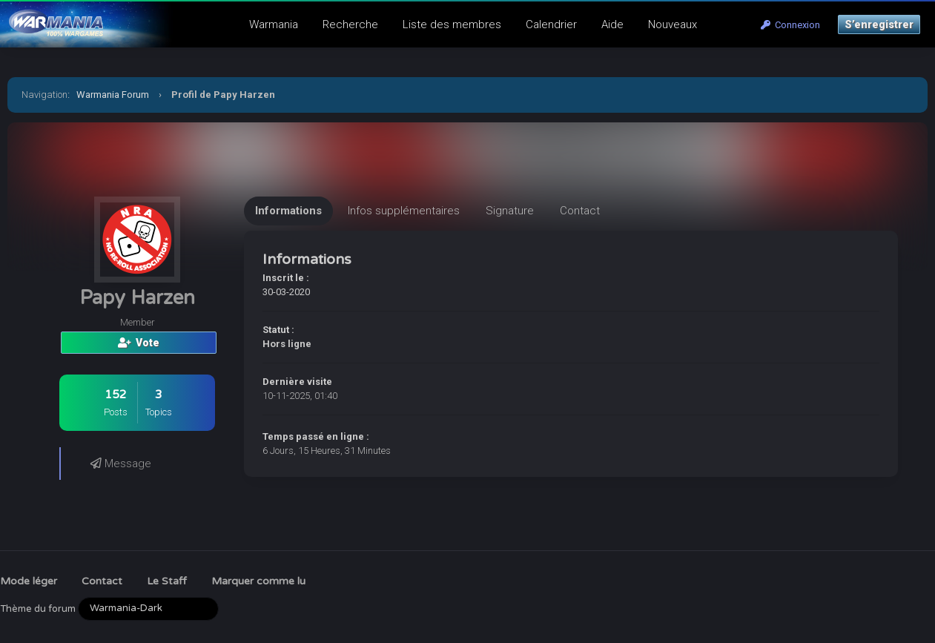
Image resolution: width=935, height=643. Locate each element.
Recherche (350, 24)
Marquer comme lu (258, 581)
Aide (612, 24)
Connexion (790, 24)
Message (120, 463)
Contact (102, 581)
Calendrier (551, 24)
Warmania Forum (112, 94)
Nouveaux (672, 24)
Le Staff (167, 581)
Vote (138, 343)
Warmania (273, 24)
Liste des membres (452, 24)
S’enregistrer (879, 24)
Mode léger (28, 581)
